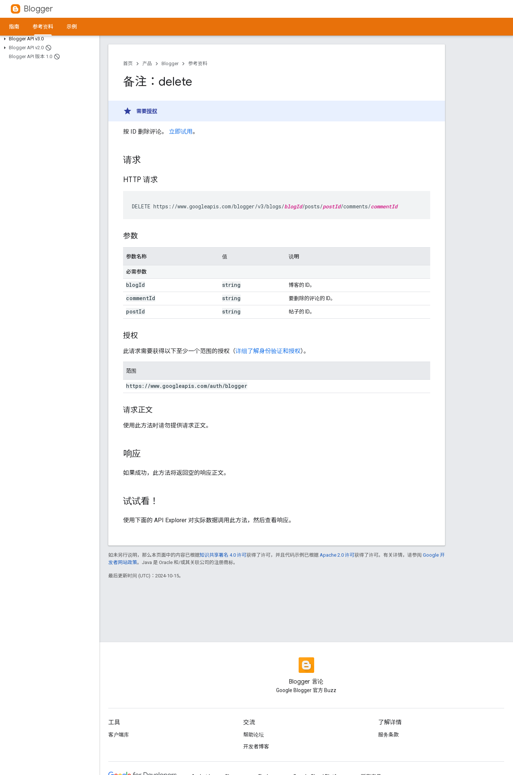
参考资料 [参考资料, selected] (43, 26)
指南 (14, 26)
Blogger (38, 9)
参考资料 (197, 63)
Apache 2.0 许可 (337, 555)
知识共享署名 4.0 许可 (223, 555)
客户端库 (118, 735)
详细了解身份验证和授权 (267, 351)
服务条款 (388, 735)
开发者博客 (256, 746)
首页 (128, 63)
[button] (48, 38)
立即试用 (181, 131)
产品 (147, 63)
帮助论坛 (253, 735)
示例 (72, 26)
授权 (152, 111)
